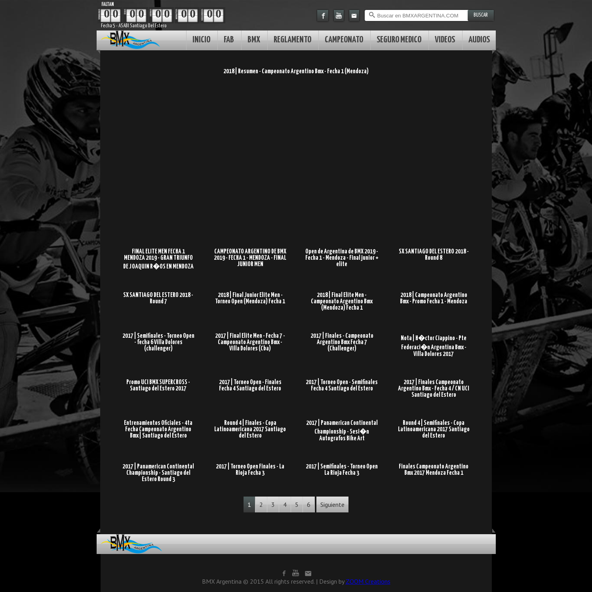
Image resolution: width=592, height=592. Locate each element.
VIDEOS (445, 39)
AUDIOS (479, 39)
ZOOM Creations (368, 581)
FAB (229, 39)
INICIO (201, 39)
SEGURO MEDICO (399, 39)
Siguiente (332, 504)
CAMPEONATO (344, 39)
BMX (253, 39)
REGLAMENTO (292, 39)
